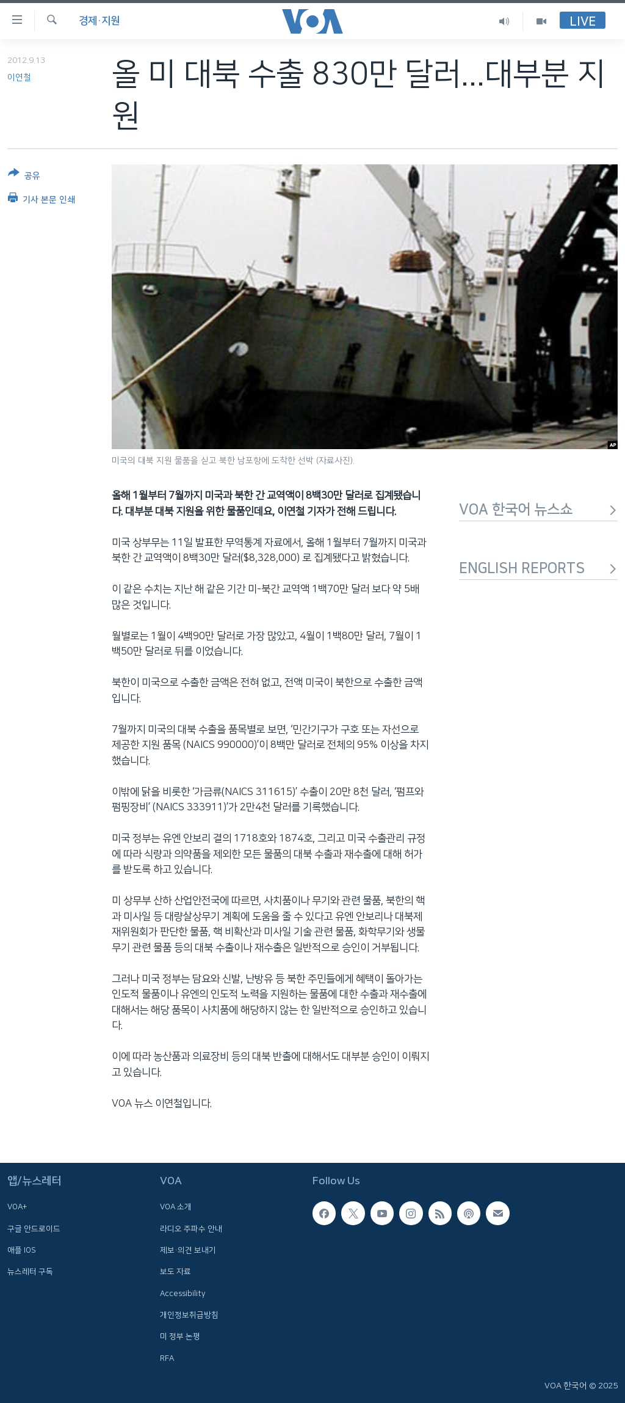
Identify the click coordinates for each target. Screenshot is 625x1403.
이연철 (19, 77)
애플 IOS (21, 1250)
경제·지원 (99, 20)
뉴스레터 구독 (30, 1272)
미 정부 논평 (180, 1336)
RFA (167, 1358)
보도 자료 (175, 1272)
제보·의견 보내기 (188, 1250)
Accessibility (183, 1293)
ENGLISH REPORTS (538, 568)
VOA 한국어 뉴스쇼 (538, 510)
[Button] (24, 176)
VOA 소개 (176, 1207)
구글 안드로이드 (33, 1229)
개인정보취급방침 (189, 1315)
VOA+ (17, 1207)
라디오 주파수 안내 (191, 1229)
